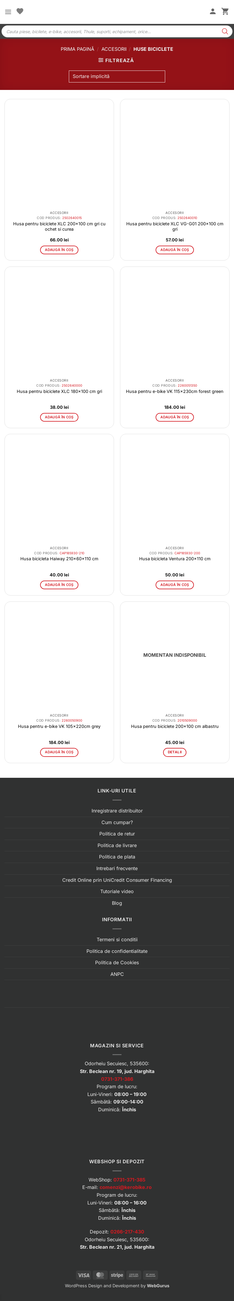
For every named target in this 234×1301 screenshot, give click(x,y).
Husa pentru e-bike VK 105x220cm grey (59, 726)
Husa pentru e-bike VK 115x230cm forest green (175, 391)
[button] (8, 11)
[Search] (225, 31)
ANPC (117, 974)
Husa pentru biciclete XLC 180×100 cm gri (59, 391)
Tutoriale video (117, 891)
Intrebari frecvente (117, 868)
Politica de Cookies (117, 962)
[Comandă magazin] (117, 76)
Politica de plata (117, 857)
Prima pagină (77, 49)
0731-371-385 (129, 1180)
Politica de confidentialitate (117, 951)
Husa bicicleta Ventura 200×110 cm (175, 558)
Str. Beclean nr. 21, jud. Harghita (117, 1247)
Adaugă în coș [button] (59, 250)
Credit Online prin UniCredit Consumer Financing (117, 880)
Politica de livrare (117, 845)
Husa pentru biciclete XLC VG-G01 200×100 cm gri (175, 226)
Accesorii (114, 49)
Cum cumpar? (117, 822)
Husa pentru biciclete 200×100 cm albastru (175, 726)
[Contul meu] (213, 12)
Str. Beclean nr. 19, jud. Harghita (117, 1071)
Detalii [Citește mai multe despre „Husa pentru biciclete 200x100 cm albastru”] (175, 752)
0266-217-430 (127, 1232)
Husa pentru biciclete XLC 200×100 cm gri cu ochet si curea (59, 226)
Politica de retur (117, 834)
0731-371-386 (117, 1079)
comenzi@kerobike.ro (126, 1187)
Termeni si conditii (117, 939)
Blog (117, 903)
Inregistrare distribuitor (117, 811)
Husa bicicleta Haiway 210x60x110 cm (59, 558)
